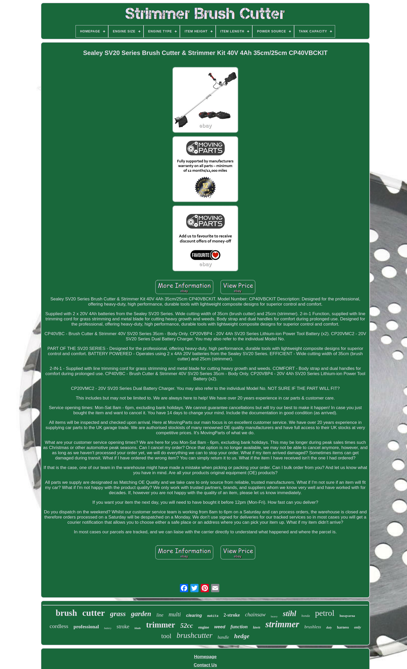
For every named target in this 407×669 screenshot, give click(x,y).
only (357, 627)
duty (329, 627)
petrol (325, 613)
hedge (241, 636)
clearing (194, 615)
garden (141, 614)
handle (223, 637)
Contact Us (205, 665)
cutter (93, 613)
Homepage (205, 656)
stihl (289, 613)
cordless (59, 626)
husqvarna (347, 616)
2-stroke (231, 615)
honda (305, 616)
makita (212, 616)
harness (343, 627)
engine (203, 627)
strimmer (282, 624)
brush (66, 613)
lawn (256, 627)
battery (107, 628)
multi (174, 614)
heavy (274, 616)
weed (219, 626)
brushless (312, 626)
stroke (123, 626)
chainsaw (255, 614)
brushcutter (194, 635)
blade (137, 628)
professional (86, 626)
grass (118, 614)
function (239, 626)
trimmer (160, 624)
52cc (186, 625)
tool (166, 635)
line (159, 615)
